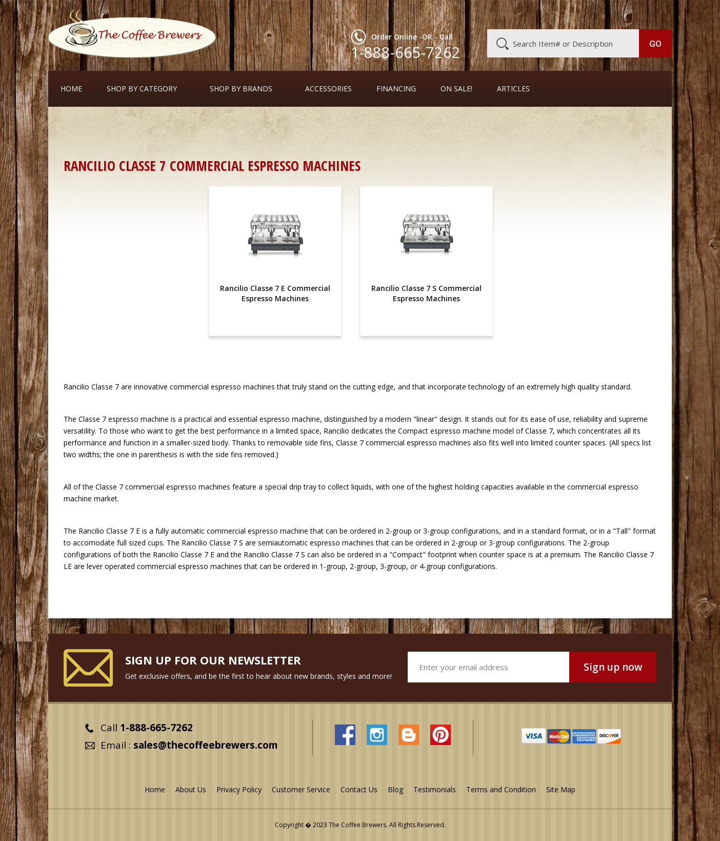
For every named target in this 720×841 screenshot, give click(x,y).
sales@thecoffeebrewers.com (205, 745)
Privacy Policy (239, 789)
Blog (584, 13)
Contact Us (359, 789)
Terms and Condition (501, 789)
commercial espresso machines (222, 387)
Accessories (328, 88)
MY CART (652, 12)
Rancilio (76, 387)
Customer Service (538, 13)
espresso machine (138, 419)
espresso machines (342, 542)
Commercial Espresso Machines (240, 125)
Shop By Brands (241, 88)
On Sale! (456, 88)
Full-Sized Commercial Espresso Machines (377, 125)
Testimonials (434, 789)
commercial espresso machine (257, 531)
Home (71, 88)
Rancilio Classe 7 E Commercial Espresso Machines (275, 293)
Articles (513, 88)
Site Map (560, 789)
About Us (484, 13)
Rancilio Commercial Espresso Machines (528, 125)
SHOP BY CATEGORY (142, 88)
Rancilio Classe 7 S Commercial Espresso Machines (426, 293)
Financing (396, 88)
